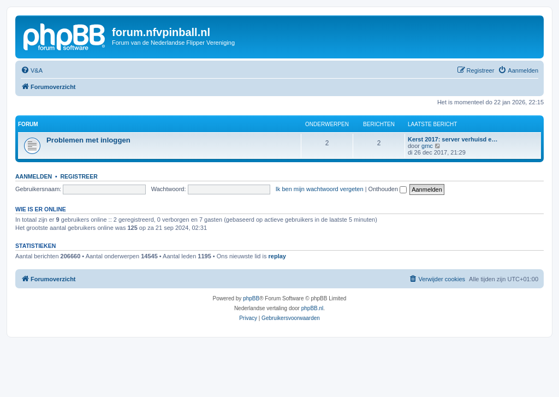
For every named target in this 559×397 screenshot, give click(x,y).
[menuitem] (32, 70)
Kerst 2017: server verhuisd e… (452, 139)
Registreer (78, 176)
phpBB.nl (312, 308)
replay (277, 256)
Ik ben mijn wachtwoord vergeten (320, 189)
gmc (427, 146)
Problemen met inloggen (88, 140)
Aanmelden (33, 176)
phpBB (251, 298)
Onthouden (387, 189)
